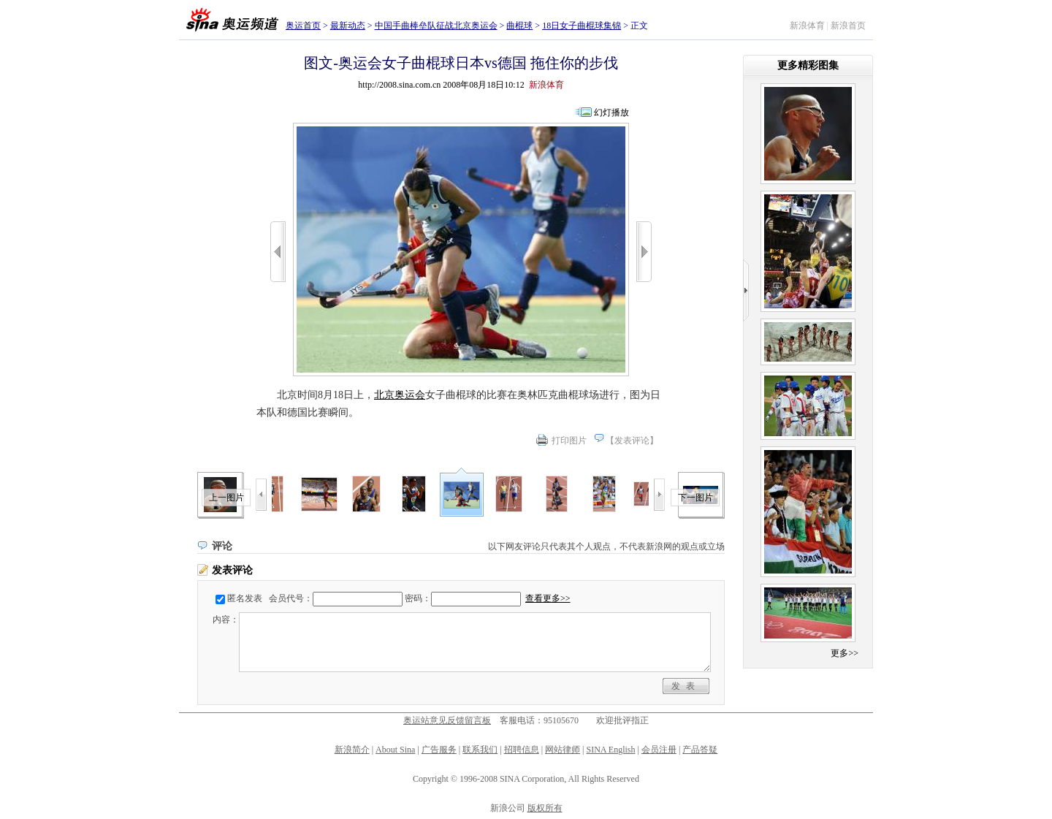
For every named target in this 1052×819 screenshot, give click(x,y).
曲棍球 (519, 25)
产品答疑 (699, 749)
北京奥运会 (399, 394)
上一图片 (226, 497)
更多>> (844, 653)
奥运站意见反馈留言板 (447, 720)
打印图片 (569, 440)
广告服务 (439, 749)
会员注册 (658, 749)
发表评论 (631, 440)
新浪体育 (807, 25)
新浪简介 (352, 749)
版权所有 (545, 808)
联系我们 (480, 749)
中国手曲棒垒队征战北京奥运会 (436, 25)
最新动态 (347, 25)
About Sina (395, 749)
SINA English (610, 749)
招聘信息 (521, 749)
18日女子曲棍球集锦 (581, 25)
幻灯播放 (611, 112)
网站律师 (562, 749)
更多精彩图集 (808, 65)
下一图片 (695, 497)
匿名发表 (244, 598)
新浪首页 (848, 25)
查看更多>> (548, 598)
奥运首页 (303, 25)
